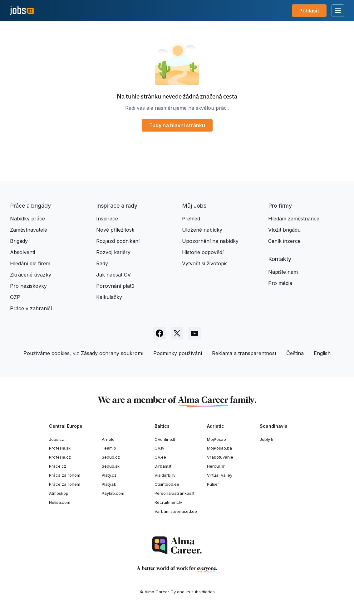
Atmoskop (58, 493)
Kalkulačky (109, 297)
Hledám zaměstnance (293, 218)
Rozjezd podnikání (118, 241)
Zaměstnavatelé (28, 230)
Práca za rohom (64, 475)
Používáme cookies (46, 353)
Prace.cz (57, 466)
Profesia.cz (60, 457)
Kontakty (279, 259)
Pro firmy (280, 205)
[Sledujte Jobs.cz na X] (177, 333)
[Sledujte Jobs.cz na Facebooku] (159, 333)
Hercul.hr (216, 466)
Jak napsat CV (113, 275)
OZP (15, 297)
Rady (102, 263)
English (322, 353)
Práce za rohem (64, 484)
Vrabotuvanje (220, 457)
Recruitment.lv (168, 502)
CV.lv (159, 448)
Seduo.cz (111, 457)
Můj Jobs (194, 205)
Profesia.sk (60, 448)
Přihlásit (309, 10)
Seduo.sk (111, 466)
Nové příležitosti (115, 230)
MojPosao (216, 439)
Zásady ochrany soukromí (112, 353)
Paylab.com (113, 493)
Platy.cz (109, 475)
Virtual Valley (219, 475)
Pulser (213, 484)
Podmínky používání (177, 353)
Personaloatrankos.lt (174, 493)
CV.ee (160, 457)
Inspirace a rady (116, 205)
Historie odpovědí (203, 252)
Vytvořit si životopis (205, 263)
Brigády (19, 241)
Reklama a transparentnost (244, 353)
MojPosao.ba (219, 448)
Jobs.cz (56, 439)
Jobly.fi (266, 439)
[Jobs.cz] (22, 11)
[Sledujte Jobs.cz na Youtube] (194, 333)
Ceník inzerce (284, 241)
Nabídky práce (27, 218)
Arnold (108, 439)
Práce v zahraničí (31, 308)
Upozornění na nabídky (210, 241)
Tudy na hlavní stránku (177, 125)
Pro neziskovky (28, 286)
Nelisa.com (59, 502)
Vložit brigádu (284, 230)
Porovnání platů (115, 286)
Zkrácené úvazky (30, 275)
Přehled (191, 218)
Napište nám (283, 272)
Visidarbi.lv (165, 475)
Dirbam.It (163, 466)
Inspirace (107, 218)
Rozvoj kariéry (113, 252)
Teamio (109, 448)
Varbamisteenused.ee (176, 511)
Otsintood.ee (167, 484)
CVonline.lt (165, 439)
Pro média (280, 283)
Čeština (295, 353)
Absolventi (22, 252)
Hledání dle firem (30, 263)
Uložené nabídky (202, 230)
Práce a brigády (30, 205)
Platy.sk (109, 484)
